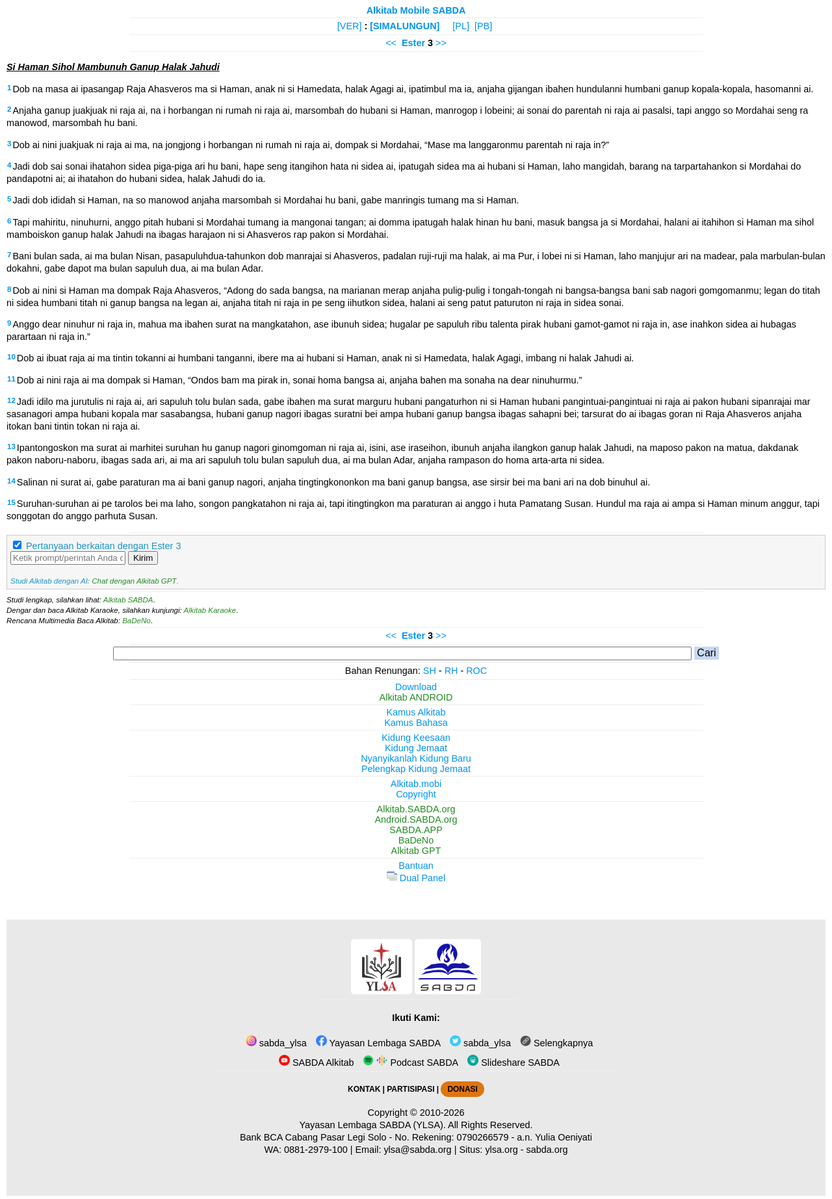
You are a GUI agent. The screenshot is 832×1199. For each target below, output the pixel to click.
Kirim (143, 558)
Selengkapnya (556, 1043)
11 (11, 379)
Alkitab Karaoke (210, 610)
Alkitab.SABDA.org (416, 809)
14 (11, 481)
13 (11, 446)
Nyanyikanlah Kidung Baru (416, 758)
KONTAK (364, 1089)
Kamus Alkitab (415, 712)
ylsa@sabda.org (417, 1149)
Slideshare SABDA (513, 1062)
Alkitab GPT (416, 850)
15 (11, 502)
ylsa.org (501, 1149)
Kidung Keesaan (416, 737)
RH (451, 670)
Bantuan (416, 865)
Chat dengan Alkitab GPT (134, 581)
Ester (413, 43)
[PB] (483, 26)
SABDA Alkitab (316, 1062)
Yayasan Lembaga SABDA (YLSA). (373, 1125)
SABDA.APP (416, 830)
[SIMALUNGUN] (404, 26)
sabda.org (547, 1149)
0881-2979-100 (316, 1149)
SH (429, 670)
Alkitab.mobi (416, 784)
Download (416, 687)
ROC (476, 670)
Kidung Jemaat (416, 748)
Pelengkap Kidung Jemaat (416, 769)
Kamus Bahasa (416, 722)
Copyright (416, 794)
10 (11, 357)
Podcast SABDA (410, 1062)
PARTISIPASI (410, 1089)
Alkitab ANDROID (416, 697)
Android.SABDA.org (415, 819)
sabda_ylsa (276, 1043)
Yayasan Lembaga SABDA (378, 1043)
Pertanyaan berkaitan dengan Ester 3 (103, 546)
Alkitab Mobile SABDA (416, 10)
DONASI (462, 1089)
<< (390, 43)
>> (441, 43)
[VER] (349, 26)
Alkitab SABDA (128, 600)
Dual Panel (416, 878)
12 (11, 400)
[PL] (460, 26)
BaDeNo (136, 621)
